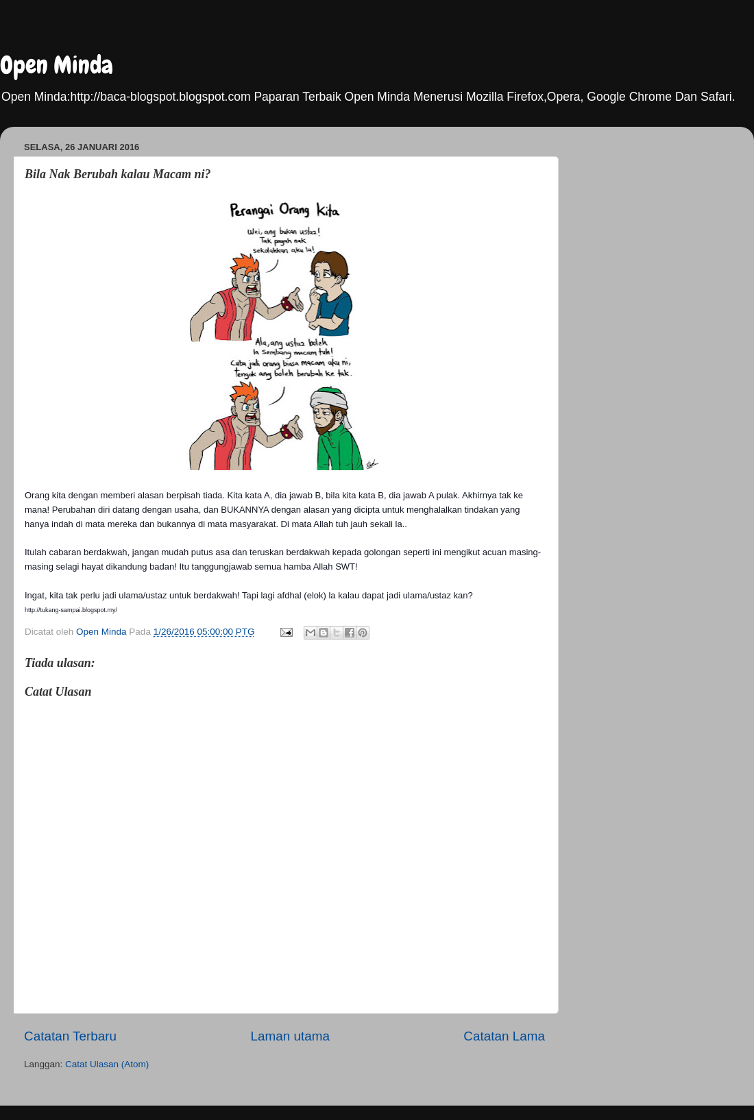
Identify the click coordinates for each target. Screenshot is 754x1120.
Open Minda (56, 65)
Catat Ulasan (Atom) (107, 1064)
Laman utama (290, 1036)
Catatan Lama (504, 1036)
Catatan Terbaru (70, 1036)
